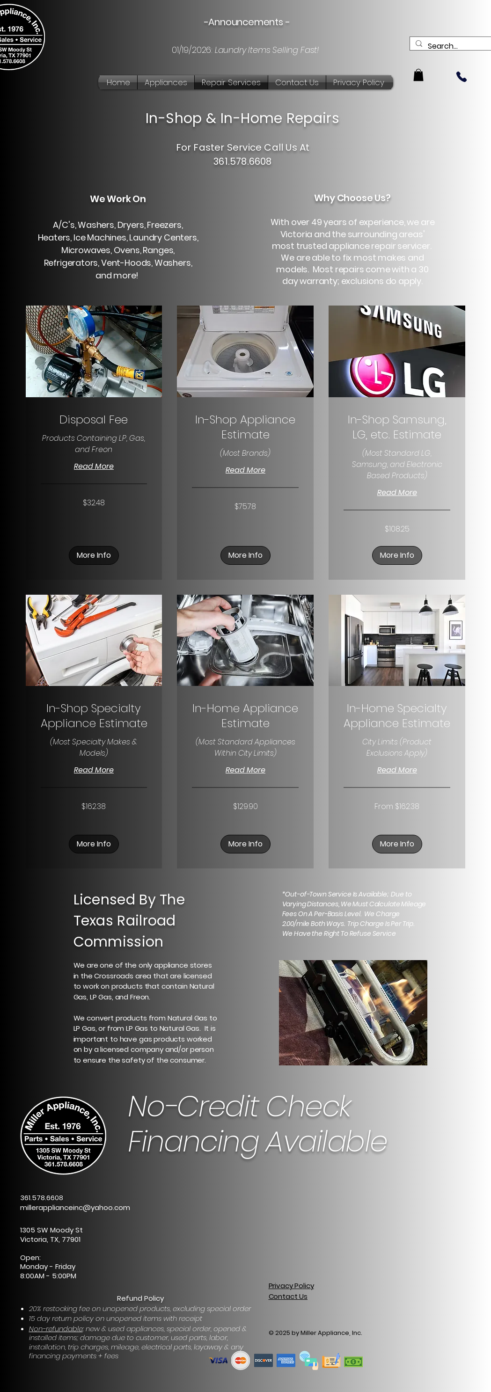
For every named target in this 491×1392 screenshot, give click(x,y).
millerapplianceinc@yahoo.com (75, 1207)
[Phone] (461, 77)
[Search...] (457, 46)
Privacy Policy (291, 1285)
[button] (418, 75)
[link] (94, 419)
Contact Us (288, 1296)
